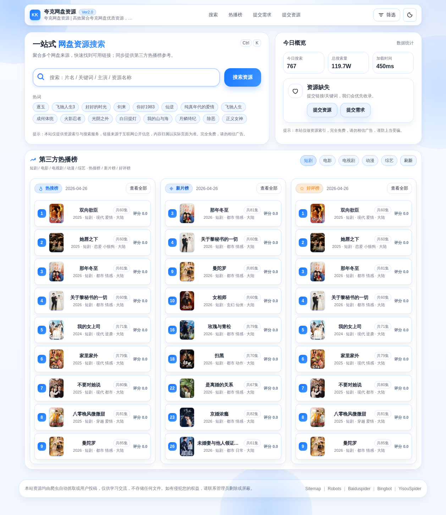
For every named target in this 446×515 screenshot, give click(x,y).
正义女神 (234, 118)
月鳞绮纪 (187, 118)
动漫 (370, 160)
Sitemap (313, 488)
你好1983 (146, 106)
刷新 (408, 160)
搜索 (213, 14)
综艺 (389, 160)
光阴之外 (100, 118)
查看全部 (138, 188)
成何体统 (45, 118)
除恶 (211, 118)
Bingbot (384, 488)
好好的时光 (96, 106)
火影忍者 (72, 118)
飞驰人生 (233, 106)
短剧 (308, 160)
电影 (327, 160)
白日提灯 (128, 118)
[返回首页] (83, 15)
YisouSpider (409, 488)
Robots (334, 488)
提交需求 (262, 14)
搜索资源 (243, 77)
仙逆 (169, 106)
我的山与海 (158, 118)
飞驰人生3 (65, 106)
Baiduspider (359, 488)
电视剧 (348, 160)
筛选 (387, 15)
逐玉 (41, 106)
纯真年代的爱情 (199, 106)
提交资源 (291, 14)
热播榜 (235, 14)
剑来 (121, 106)
